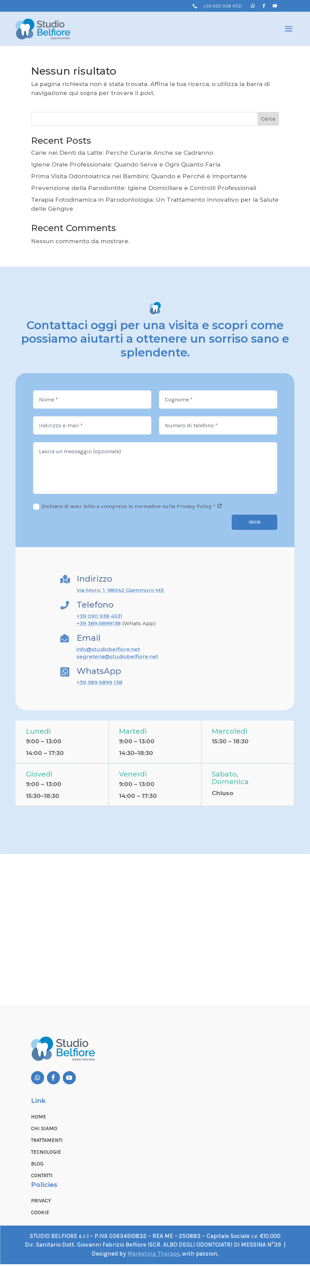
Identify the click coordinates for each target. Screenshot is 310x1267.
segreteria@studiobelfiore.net (117, 656)
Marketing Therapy (153, 1255)
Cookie (40, 1215)
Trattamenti (47, 1143)
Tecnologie (46, 1155)
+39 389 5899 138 (99, 682)
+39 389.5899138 (99, 623)
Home (38, 1119)
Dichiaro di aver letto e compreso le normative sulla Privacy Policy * (127, 506)
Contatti (42, 1178)
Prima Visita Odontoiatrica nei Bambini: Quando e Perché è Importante (139, 176)
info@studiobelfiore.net (108, 649)
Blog (37, 1166)
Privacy (41, 1203)
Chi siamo (44, 1131)
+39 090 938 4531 (222, 6)
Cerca (268, 119)
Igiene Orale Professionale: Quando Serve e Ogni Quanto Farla (125, 164)
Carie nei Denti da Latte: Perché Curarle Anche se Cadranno (122, 152)
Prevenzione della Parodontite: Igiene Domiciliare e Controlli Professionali (143, 187)
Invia (254, 522)
